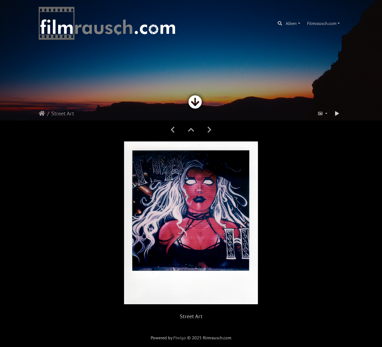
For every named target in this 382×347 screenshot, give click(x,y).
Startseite (42, 113)
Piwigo (179, 337)
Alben (291, 23)
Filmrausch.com (321, 23)
